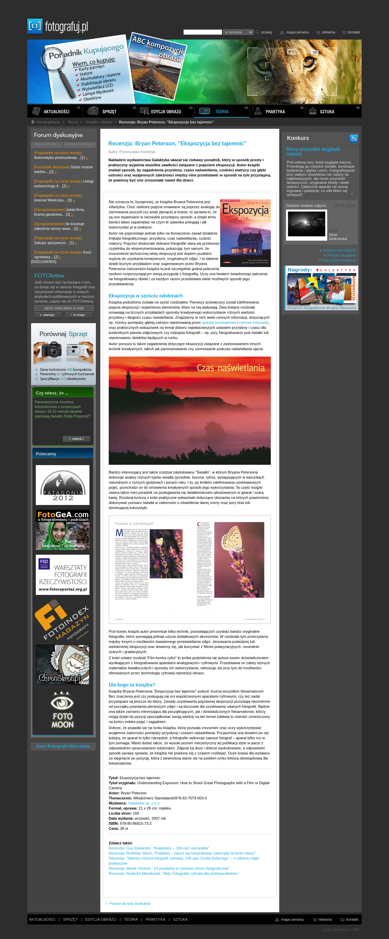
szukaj (266, 32)
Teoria (73, 122)
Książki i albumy (99, 122)
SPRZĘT (70, 919)
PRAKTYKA (155, 919)
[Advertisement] (320, 423)
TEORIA (131, 919)
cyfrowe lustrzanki (253, 322)
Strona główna (45, 122)
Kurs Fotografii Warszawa (63, 746)
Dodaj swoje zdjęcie (337, 250)
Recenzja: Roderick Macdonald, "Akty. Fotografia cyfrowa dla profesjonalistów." (174, 873)
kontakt (354, 32)
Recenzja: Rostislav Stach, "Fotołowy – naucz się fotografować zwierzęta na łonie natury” (182, 853)
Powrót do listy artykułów (127, 903)
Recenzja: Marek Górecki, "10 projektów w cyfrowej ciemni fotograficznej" (169, 868)
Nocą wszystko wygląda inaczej (313, 151)
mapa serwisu (297, 32)
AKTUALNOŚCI (42, 919)
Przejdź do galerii (340, 255)
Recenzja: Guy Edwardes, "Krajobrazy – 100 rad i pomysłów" (159, 848)
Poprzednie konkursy (336, 260)
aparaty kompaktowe (219, 322)
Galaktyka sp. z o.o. (144, 803)
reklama (328, 32)
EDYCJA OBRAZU (100, 919)
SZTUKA (180, 919)
